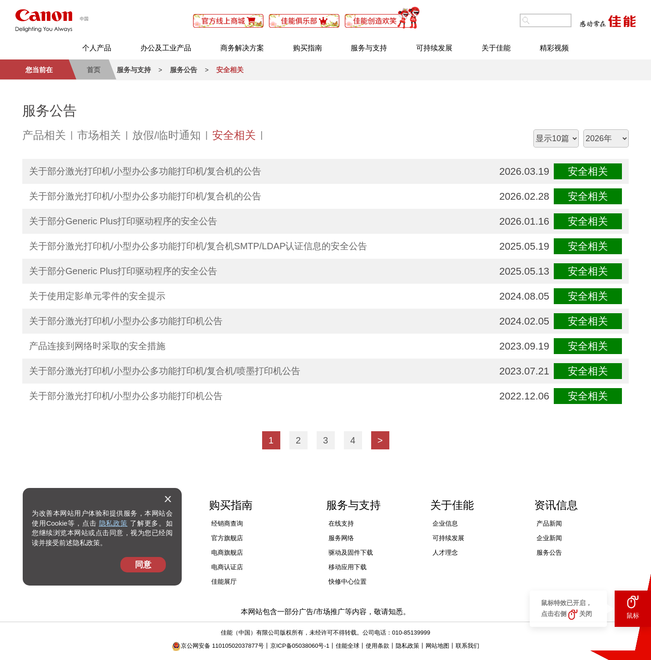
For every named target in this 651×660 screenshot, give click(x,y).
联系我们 (467, 645)
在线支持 (341, 523)
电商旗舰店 (227, 552)
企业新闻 (549, 538)
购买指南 (307, 48)
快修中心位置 (347, 581)
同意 (143, 564)
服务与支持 (369, 48)
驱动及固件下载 (350, 552)
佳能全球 (347, 645)
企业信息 (445, 523)
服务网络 (341, 538)
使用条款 (377, 645)
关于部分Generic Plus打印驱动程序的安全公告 (123, 221)
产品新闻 (549, 523)
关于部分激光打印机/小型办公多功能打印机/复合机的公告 (145, 171)
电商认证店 (227, 567)
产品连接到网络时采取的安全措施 (97, 346)
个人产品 (96, 48)
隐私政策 (113, 523)
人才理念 (445, 552)
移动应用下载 (347, 567)
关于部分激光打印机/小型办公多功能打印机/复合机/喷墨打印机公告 (164, 371)
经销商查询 (227, 523)
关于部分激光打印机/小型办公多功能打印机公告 (126, 321)
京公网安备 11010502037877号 (218, 645)
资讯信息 (556, 505)
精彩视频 (554, 48)
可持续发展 (434, 48)
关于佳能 (496, 48)
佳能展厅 (224, 581)
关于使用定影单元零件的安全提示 (97, 296)
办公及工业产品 (165, 48)
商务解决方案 (242, 48)
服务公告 (549, 552)
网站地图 (437, 645)
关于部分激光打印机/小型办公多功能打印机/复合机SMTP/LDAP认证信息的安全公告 (198, 246)
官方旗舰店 (227, 538)
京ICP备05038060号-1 (299, 645)
